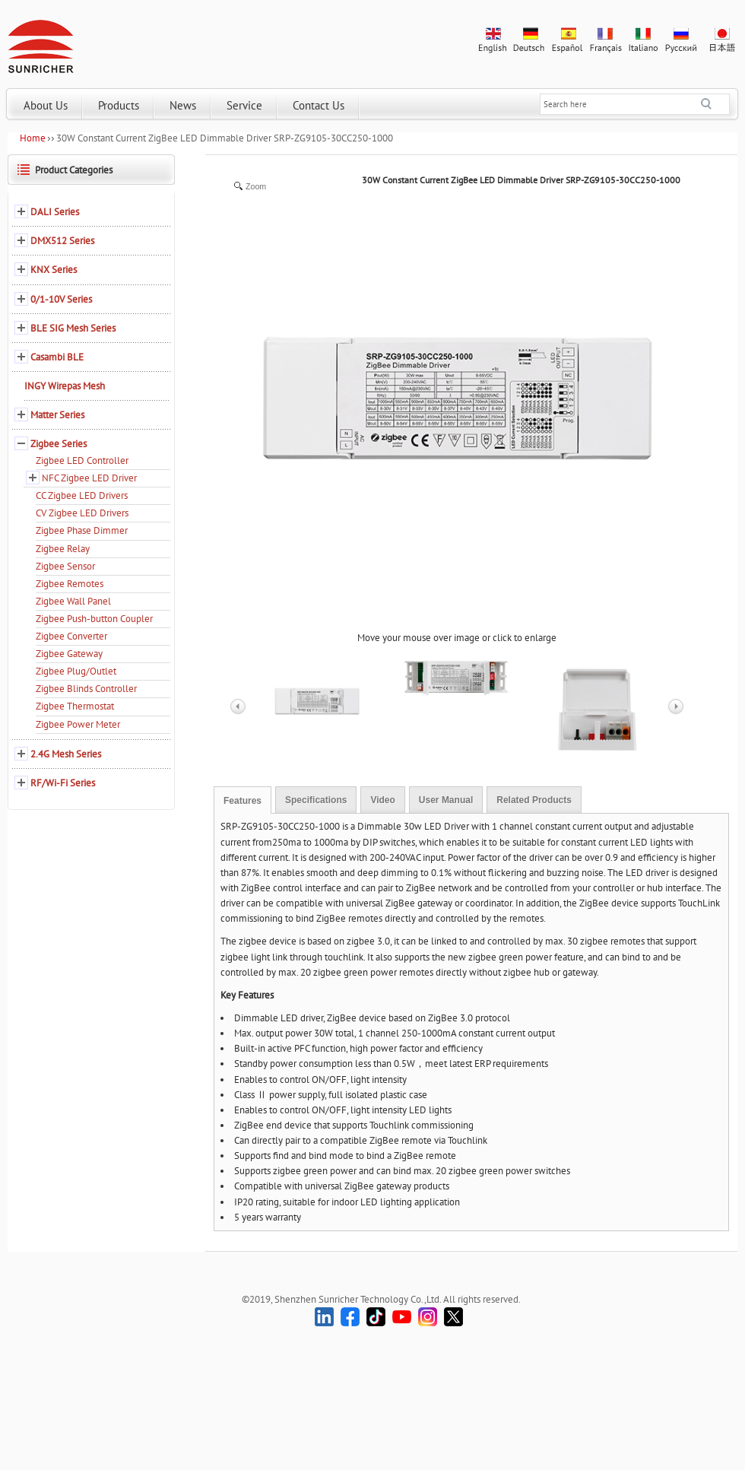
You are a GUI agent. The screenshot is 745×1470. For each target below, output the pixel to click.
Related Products (534, 800)
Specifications (316, 800)
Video (382, 800)
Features (243, 800)
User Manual (446, 800)
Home (33, 138)
